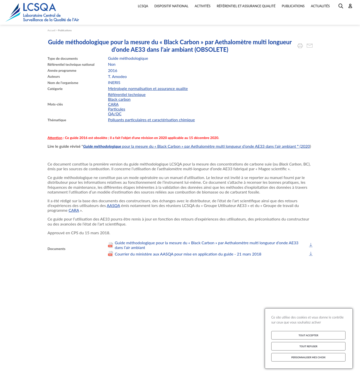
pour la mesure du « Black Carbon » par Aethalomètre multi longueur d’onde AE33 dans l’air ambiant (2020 (216, 146)
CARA (113, 104)
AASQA (113, 205)
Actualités (320, 6)
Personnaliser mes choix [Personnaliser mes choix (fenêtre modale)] (308, 357)
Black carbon (119, 99)
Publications (65, 30)
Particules (116, 108)
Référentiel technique (127, 94)
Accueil (52, 30)
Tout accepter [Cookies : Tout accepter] (308, 335)
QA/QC (115, 113)
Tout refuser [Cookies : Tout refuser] (309, 346)
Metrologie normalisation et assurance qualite (148, 88)
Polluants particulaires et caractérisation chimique (151, 119)
